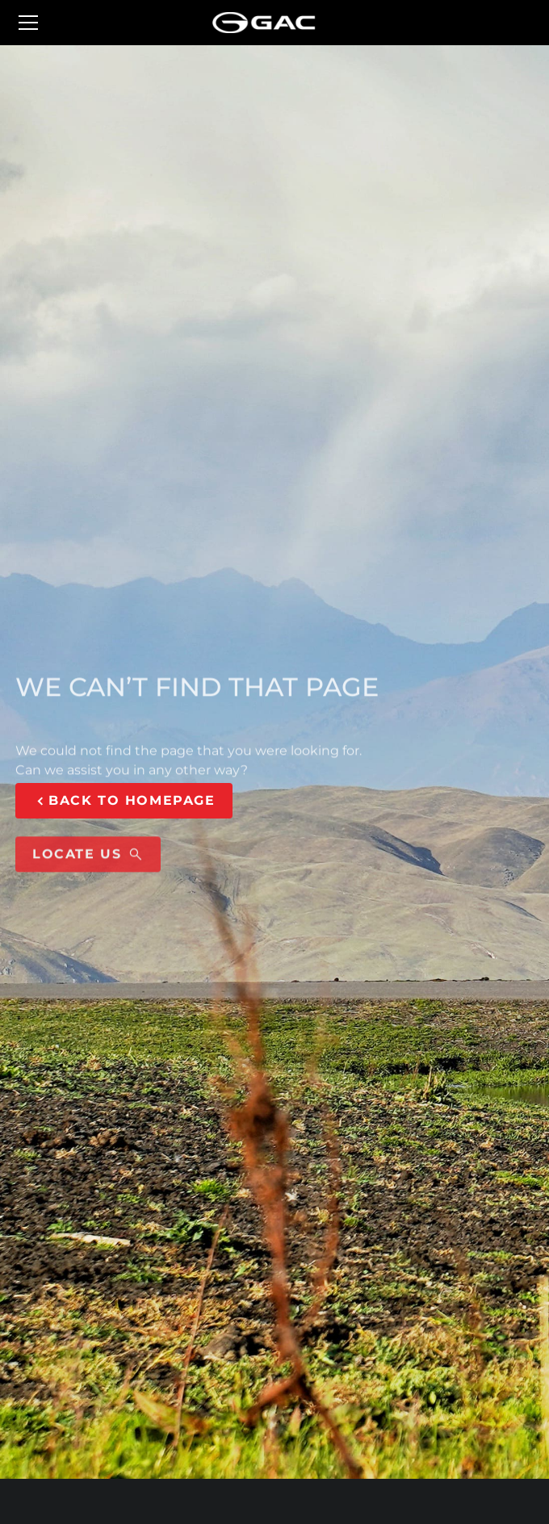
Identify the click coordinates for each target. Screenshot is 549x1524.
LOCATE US (88, 862)
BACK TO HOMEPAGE (124, 801)
